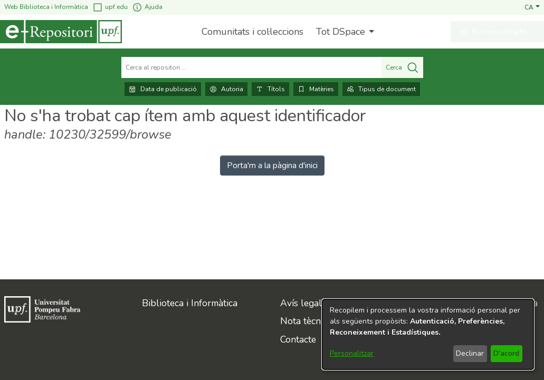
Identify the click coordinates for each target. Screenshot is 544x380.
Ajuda (147, 7)
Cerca (402, 67)
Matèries (316, 89)
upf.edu (110, 7)
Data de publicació (163, 89)
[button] (532, 7)
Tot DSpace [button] (340, 31)
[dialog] (427, 334)
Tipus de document (381, 89)
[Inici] (61, 31)
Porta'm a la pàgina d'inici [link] (272, 165)
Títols (270, 89)
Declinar (470, 353)
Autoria (226, 89)
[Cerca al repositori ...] (251, 67)
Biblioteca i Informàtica (189, 303)
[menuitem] (344, 31)
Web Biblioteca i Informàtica (46, 7)
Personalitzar (352, 353)
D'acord (506, 353)
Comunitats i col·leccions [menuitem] (252, 31)
